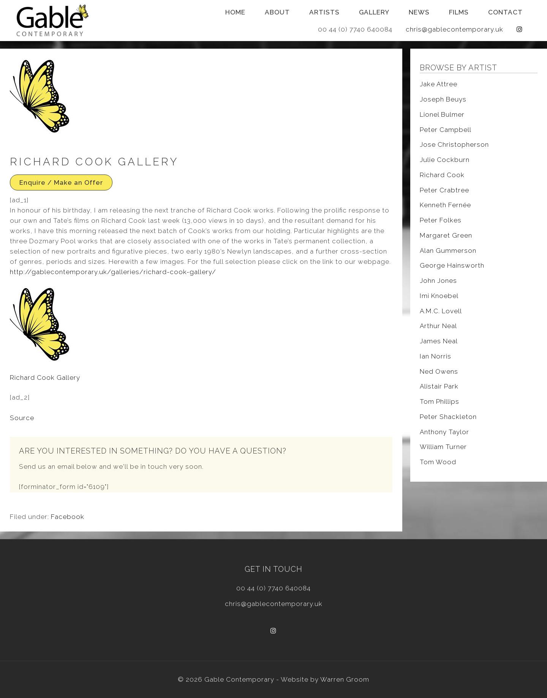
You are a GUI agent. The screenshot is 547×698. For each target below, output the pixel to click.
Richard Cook (442, 175)
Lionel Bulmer (442, 114)
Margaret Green (446, 235)
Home (235, 12)
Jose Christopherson (454, 144)
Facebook (67, 516)
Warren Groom (344, 679)
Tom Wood (438, 462)
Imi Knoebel (439, 296)
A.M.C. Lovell (441, 311)
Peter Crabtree (444, 190)
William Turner (443, 447)
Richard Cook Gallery (45, 377)
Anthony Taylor (444, 432)
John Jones (438, 280)
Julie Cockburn (445, 159)
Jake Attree (438, 84)
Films (459, 12)
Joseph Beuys (443, 99)
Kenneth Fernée (445, 205)
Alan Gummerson (448, 250)
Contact (505, 12)
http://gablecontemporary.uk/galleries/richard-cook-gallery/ (113, 272)
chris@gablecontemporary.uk (454, 29)
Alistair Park (439, 386)
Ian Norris (435, 356)
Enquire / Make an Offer (61, 182)
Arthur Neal (438, 326)
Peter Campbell (445, 129)
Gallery (374, 12)
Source (22, 418)
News (419, 12)
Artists (324, 12)
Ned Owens (439, 371)
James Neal (439, 341)
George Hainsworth (452, 265)
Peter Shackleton (448, 416)
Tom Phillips (439, 401)
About (277, 12)
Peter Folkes (441, 220)
